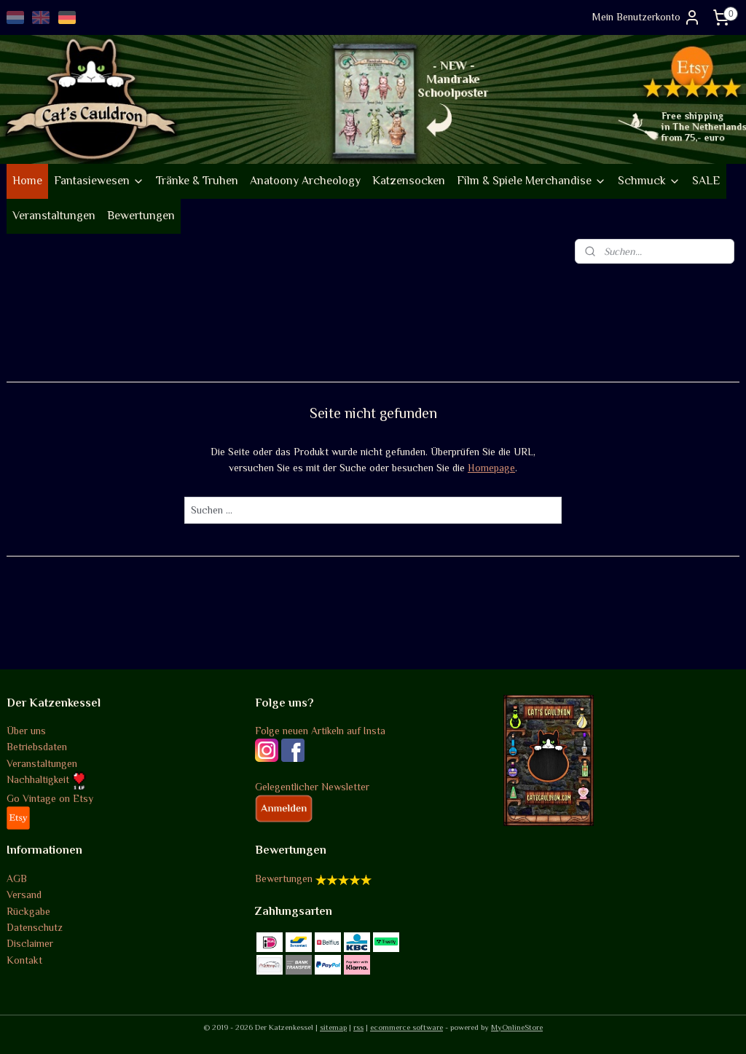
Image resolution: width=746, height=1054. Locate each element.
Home (27, 180)
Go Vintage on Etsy (50, 798)
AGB (17, 878)
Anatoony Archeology (305, 180)
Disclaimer (30, 943)
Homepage (491, 467)
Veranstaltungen (53, 215)
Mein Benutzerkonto (646, 17)
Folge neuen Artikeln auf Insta (320, 730)
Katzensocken (408, 180)
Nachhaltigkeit (46, 779)
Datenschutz (35, 927)
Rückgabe (28, 911)
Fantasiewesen (99, 180)
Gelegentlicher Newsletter (312, 787)
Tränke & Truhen (197, 180)
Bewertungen (141, 215)
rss (358, 1027)
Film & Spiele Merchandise (531, 180)
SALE (706, 180)
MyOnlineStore (517, 1027)
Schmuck (649, 180)
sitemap (333, 1027)
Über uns (26, 730)
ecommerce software (406, 1027)
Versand (24, 894)
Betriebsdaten (37, 746)
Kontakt (24, 960)
